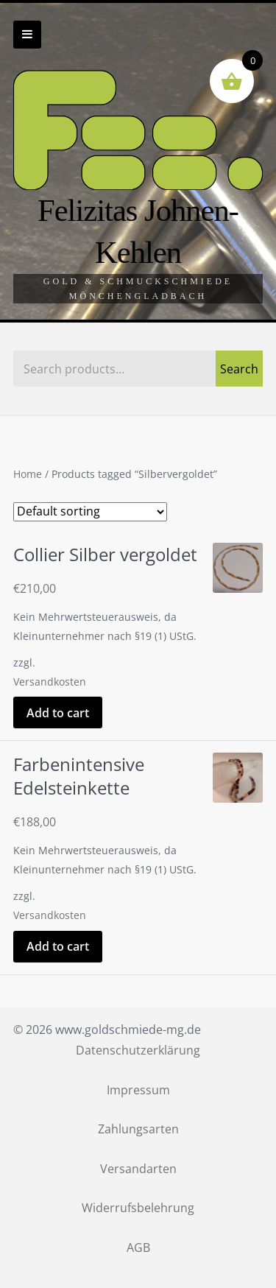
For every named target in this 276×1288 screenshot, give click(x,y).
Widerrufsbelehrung (138, 1208)
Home (27, 474)
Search (239, 369)
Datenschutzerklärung (138, 1050)
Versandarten (138, 1169)
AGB (138, 1247)
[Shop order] (90, 511)
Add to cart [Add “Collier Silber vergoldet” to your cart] (57, 713)
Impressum (138, 1090)
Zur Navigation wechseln (27, 35)
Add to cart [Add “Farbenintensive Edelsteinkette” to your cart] (57, 946)
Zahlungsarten (138, 1129)
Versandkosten (49, 682)
